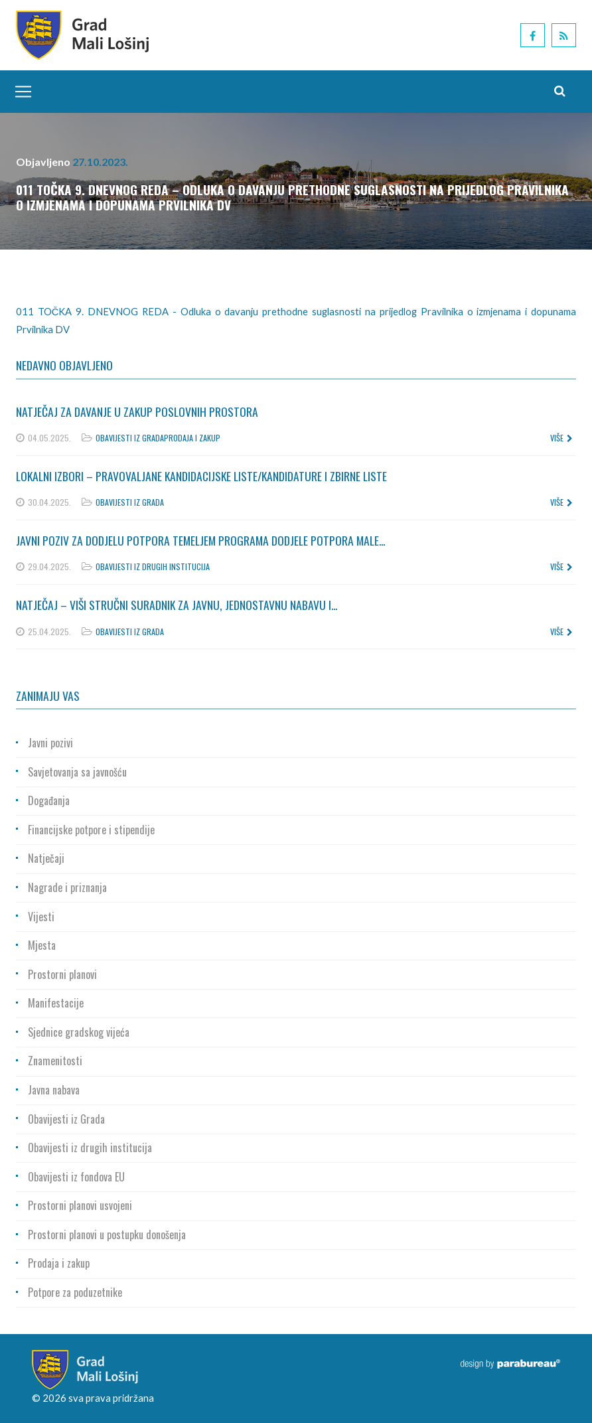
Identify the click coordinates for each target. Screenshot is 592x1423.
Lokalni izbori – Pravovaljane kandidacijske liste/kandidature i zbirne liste (201, 476)
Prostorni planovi (62, 974)
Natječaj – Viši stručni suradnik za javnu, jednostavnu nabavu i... (176, 604)
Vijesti (41, 917)
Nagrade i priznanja (67, 887)
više (561, 437)
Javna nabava (54, 1090)
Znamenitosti (55, 1061)
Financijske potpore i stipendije (91, 830)
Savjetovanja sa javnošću (77, 772)
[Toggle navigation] (20, 91)
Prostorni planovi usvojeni (80, 1205)
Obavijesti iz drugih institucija (153, 566)
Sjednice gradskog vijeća (78, 1032)
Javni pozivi (50, 743)
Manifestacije (56, 1003)
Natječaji (46, 858)
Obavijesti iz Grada (130, 437)
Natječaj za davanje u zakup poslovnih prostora (137, 411)
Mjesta (42, 945)
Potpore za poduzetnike (75, 1292)
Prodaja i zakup (192, 437)
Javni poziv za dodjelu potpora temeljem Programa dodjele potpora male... (200, 540)
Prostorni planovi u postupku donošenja (107, 1234)
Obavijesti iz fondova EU (76, 1177)
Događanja (49, 800)
